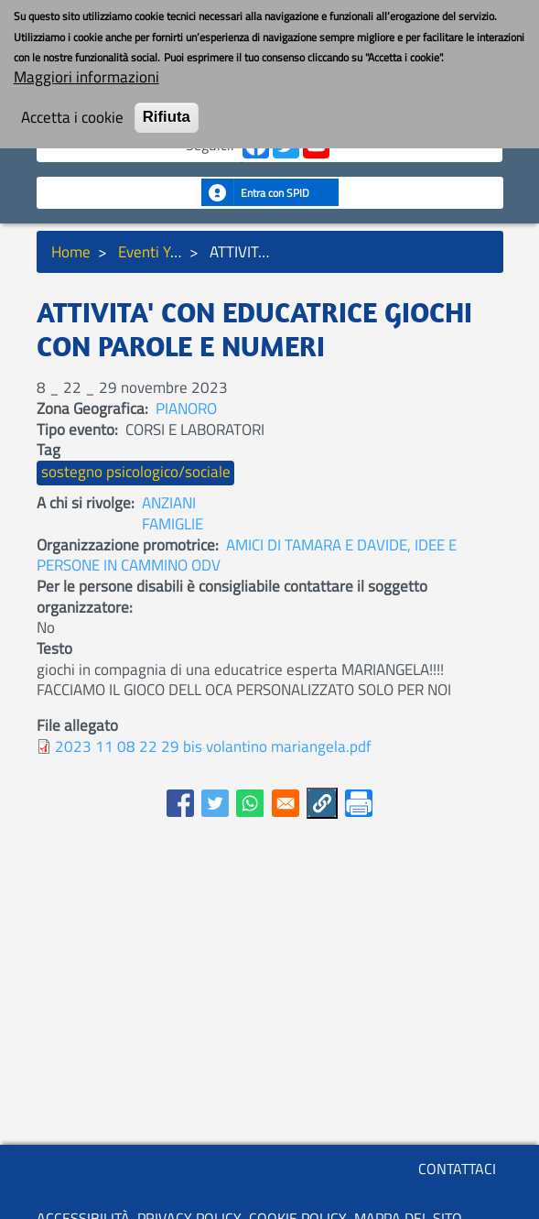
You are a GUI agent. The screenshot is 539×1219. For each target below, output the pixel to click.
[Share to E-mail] (285, 803)
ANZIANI (169, 503)
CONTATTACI (457, 1169)
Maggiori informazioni (86, 63)
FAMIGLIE (172, 524)
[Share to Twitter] (215, 803)
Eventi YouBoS (165, 252)
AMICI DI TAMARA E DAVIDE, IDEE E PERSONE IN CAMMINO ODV (247, 555)
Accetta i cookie (72, 103)
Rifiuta (166, 103)
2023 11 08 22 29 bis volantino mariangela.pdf (213, 746)
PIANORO (186, 408)
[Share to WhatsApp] (250, 803)
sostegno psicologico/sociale (136, 472)
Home (71, 252)
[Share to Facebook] (180, 803)
